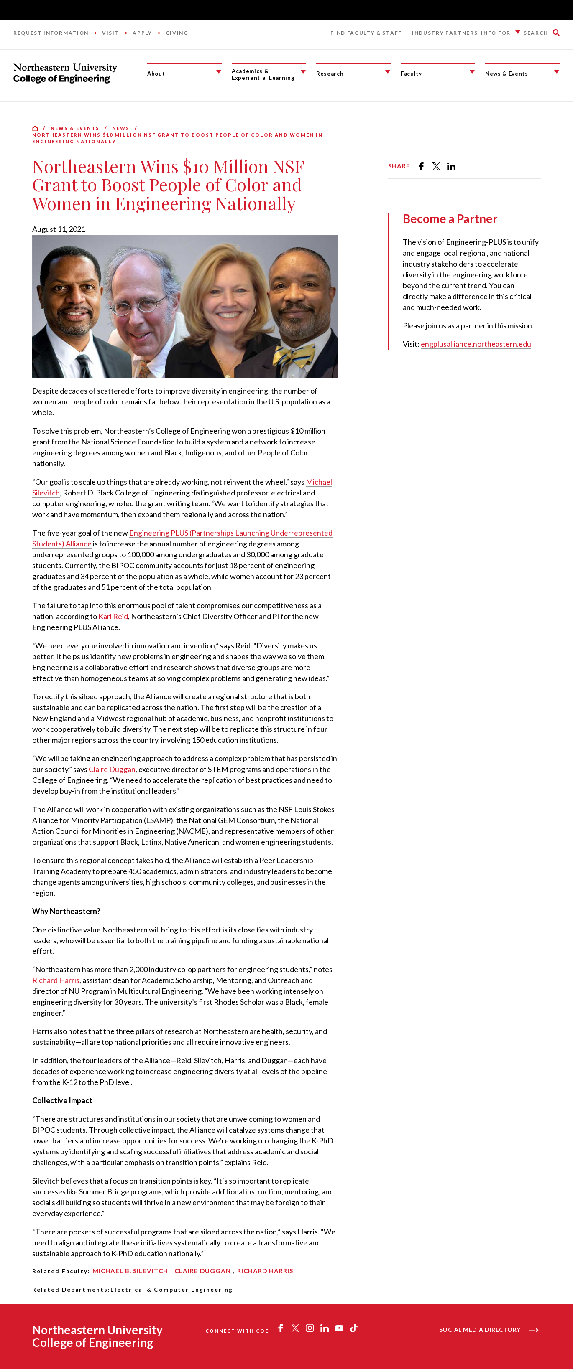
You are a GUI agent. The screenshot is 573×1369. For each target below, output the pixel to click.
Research (329, 73)
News (121, 128)
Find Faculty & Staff (366, 33)
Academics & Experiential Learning (263, 74)
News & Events (506, 73)
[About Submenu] (218, 71)
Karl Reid (113, 616)
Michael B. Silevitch (130, 1271)
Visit (110, 33)
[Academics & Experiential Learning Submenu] (303, 71)
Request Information (51, 33)
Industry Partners (445, 33)
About (156, 73)
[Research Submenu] (387, 71)
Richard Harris (55, 980)
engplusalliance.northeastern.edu (476, 343)
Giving (177, 33)
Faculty (411, 73)
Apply (142, 33)
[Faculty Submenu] (472, 71)
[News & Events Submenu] (556, 71)
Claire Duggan (112, 769)
